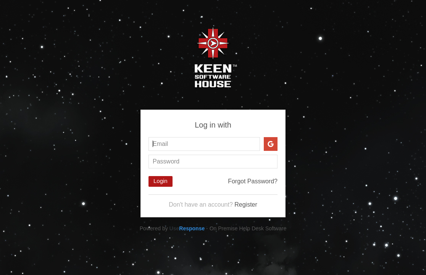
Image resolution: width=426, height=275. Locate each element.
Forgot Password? (253, 181)
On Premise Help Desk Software (248, 228)
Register (245, 204)
